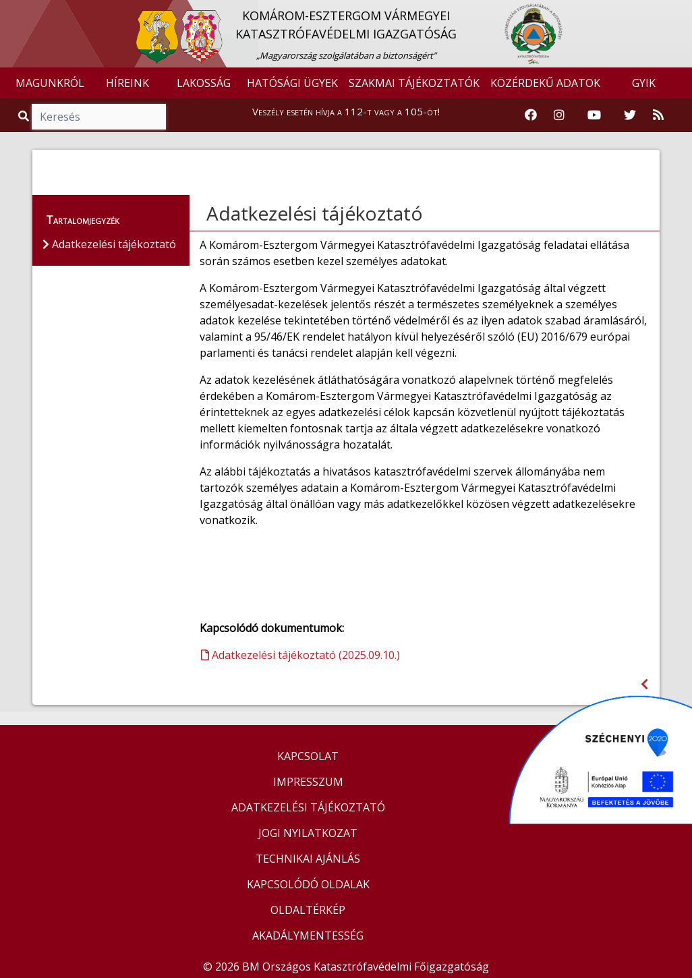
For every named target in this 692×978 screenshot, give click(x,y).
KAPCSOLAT (308, 756)
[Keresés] (99, 117)
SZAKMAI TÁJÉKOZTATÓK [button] (414, 83)
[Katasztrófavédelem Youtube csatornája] (594, 115)
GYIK (644, 83)
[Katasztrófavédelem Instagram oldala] (559, 115)
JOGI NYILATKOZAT (307, 833)
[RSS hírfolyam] (658, 115)
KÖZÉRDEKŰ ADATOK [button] (545, 83)
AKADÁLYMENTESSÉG (308, 935)
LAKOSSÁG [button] (204, 83)
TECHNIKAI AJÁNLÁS (308, 858)
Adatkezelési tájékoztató (314, 213)
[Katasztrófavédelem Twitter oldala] (630, 115)
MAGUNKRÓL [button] (50, 83)
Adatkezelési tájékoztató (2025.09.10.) (300, 655)
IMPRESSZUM (308, 781)
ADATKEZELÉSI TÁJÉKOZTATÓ (308, 807)
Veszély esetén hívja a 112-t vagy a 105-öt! (346, 111)
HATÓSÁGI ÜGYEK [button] (292, 83)
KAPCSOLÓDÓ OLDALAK (308, 884)
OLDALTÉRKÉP (307, 909)
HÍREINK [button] (127, 83)
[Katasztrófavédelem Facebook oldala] (530, 115)
